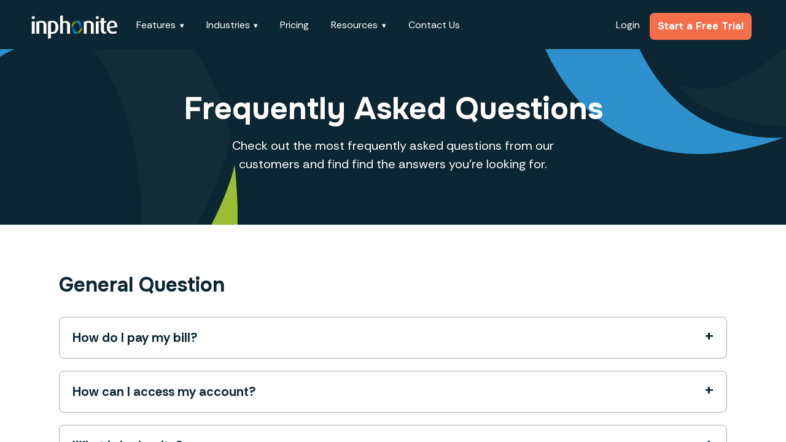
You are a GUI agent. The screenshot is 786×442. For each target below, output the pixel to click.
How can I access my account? (164, 391)
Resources (354, 24)
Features (156, 24)
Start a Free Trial (701, 26)
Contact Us (434, 24)
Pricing (294, 24)
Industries (228, 24)
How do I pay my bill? (135, 337)
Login (628, 24)
